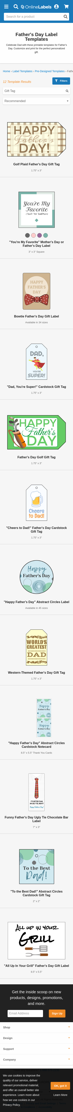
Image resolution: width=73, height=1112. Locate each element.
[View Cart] (66, 7)
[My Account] (56, 7)
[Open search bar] (16, 7)
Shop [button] (6, 1027)
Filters (61, 80)
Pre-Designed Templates (50, 71)
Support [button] (8, 1048)
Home (6, 71)
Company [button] (9, 1059)
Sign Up (57, 1013)
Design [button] (7, 1038)
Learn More (60, 1094)
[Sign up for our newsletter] (25, 1013)
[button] (6, 7)
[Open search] (65, 16)
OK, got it (60, 1085)
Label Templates (23, 71)
